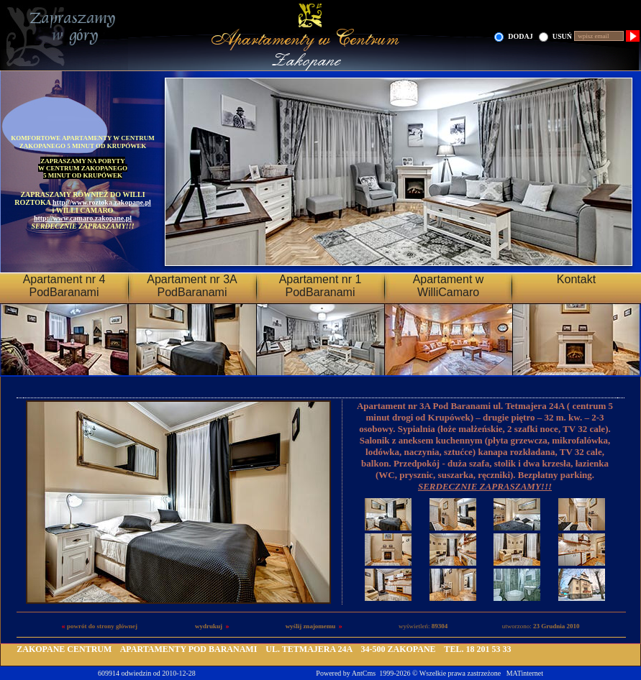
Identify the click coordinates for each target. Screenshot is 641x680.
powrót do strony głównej (102, 626)
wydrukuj (208, 626)
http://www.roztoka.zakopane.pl (102, 202)
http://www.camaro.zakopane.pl (83, 218)
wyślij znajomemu (311, 626)
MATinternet (524, 673)
